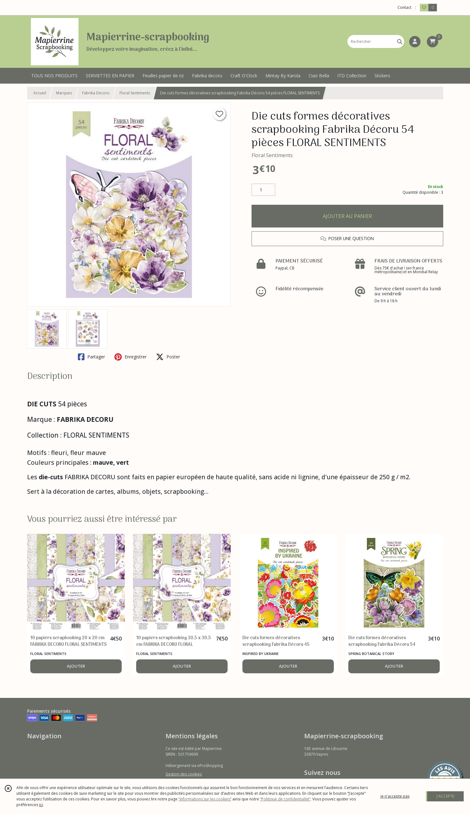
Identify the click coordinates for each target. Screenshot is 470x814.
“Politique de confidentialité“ (285, 799)
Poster (168, 357)
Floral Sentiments (134, 93)
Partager (91, 357)
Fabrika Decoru (95, 93)
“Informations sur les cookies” (204, 799)
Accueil (39, 93)
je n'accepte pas (394, 796)
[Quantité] (263, 190)
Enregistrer (130, 357)
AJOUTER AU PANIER (347, 216)
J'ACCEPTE (445, 796)
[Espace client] (415, 42)
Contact (404, 7)
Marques (64, 93)
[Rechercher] (400, 41)
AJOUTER (76, 666)
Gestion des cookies (183, 774)
